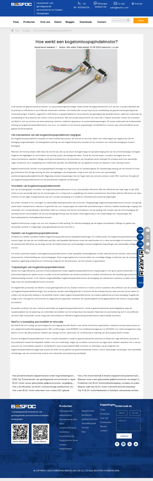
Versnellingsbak (89, 423)
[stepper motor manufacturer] (20, 434)
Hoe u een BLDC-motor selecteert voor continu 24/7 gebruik (40, 390)
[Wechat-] (40, 434)
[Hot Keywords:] (128, 20)
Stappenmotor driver (68, 440)
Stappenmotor (88, 411)
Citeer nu (141, 21)
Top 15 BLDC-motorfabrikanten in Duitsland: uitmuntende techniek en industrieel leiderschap (109, 390)
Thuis (102, 409)
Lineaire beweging (67, 428)
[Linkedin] (123, 444)
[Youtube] (136, 444)
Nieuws (103, 426)
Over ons (104, 418)
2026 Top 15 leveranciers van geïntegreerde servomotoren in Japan (43, 379)
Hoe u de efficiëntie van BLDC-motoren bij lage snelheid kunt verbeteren (43, 386)
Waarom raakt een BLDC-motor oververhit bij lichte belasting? (106, 386)
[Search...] (118, 20)
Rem (84, 432)
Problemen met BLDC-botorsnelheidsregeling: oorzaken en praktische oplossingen (109, 383)
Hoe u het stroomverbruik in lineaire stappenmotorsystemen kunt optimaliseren (109, 375)
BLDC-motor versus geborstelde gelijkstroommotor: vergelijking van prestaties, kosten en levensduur (43, 383)
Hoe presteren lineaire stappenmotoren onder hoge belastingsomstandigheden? (43, 375)
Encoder (85, 427)
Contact (103, 430)
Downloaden (106, 422)
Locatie (115, 47)
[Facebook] (117, 444)
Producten (104, 414)
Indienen (124, 436)
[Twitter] (129, 444)
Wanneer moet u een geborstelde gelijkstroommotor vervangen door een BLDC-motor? (109, 379)
